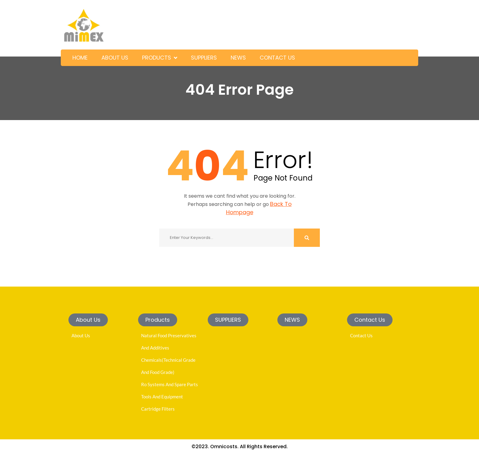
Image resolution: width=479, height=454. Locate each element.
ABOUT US (114, 57)
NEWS (238, 57)
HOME (80, 57)
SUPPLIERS (204, 57)
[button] (88, 319)
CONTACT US (277, 57)
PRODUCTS (156, 57)
